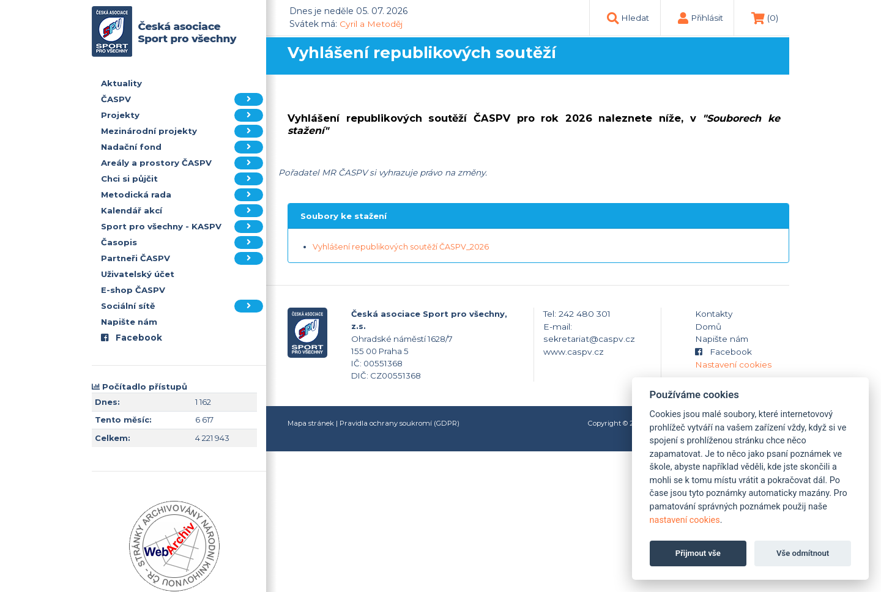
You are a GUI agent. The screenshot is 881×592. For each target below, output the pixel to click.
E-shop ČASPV (133, 290)
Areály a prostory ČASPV (182, 163)
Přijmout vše (698, 553)
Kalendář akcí (182, 210)
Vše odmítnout (802, 553)
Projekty (182, 115)
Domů (708, 326)
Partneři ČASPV (182, 258)
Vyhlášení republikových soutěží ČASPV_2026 (401, 246)
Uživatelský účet (137, 274)
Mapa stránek (311, 423)
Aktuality (121, 83)
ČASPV (182, 99)
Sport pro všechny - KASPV (182, 226)
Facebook (131, 337)
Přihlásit (707, 18)
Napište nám (129, 322)
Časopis (182, 242)
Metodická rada (182, 194)
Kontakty (713, 314)
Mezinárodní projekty (182, 131)
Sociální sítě (182, 306)
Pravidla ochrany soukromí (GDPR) (399, 423)
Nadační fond (182, 147)
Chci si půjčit (182, 178)
